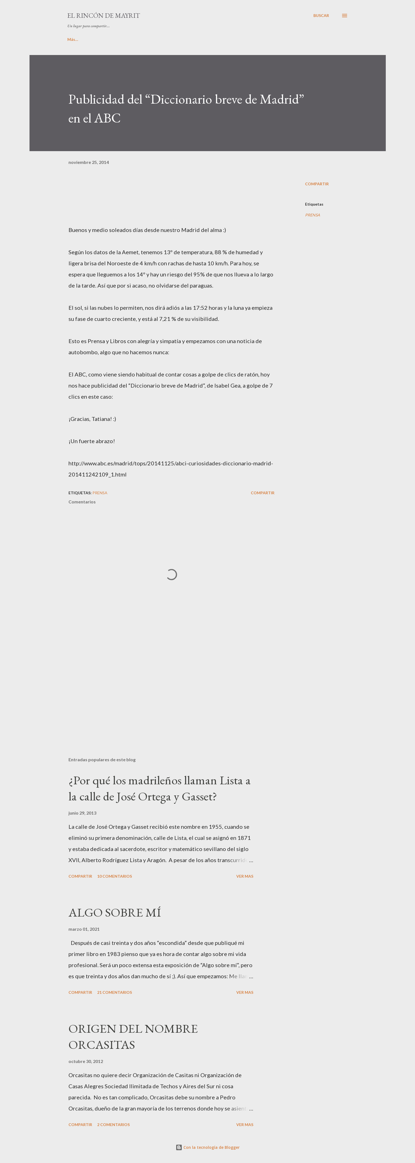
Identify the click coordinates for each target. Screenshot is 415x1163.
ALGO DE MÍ (107, 39)
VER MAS (244, 876)
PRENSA (312, 215)
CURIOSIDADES (291, 39)
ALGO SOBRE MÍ (114, 912)
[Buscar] (321, 15)
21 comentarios (114, 992)
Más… (328, 39)
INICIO (73, 39)
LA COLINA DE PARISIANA (237, 39)
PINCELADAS (184, 39)
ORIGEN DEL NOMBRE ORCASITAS (133, 1036)
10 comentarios (114, 876)
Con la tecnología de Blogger (208, 1147)
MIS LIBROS (145, 39)
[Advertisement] (162, 688)
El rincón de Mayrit (103, 15)
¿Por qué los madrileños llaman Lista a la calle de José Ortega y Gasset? (159, 788)
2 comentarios (113, 1124)
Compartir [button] (317, 183)
